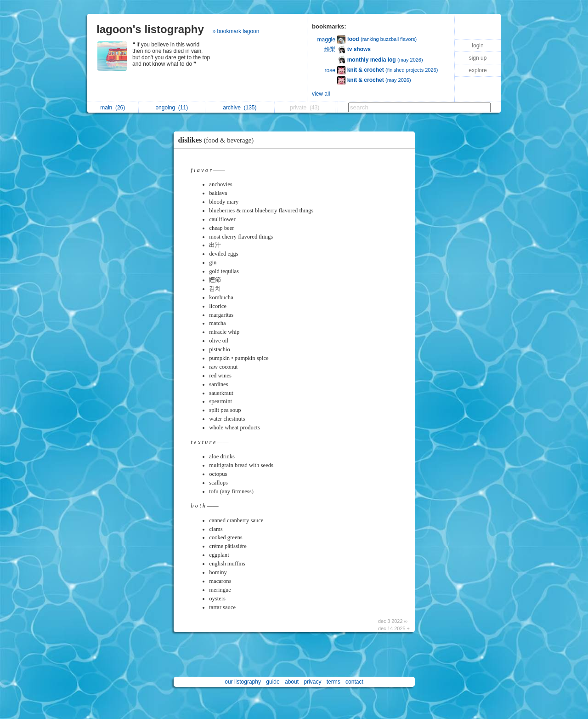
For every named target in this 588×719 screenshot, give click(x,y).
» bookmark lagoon (235, 31)
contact (354, 682)
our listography (243, 682)
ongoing (171, 107)
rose (330, 70)
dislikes (218, 140)
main (112, 107)
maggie (326, 39)
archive (239, 107)
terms (333, 682)
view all (321, 94)
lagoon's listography (150, 29)
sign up (478, 58)
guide (272, 682)
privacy (312, 682)
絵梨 (329, 49)
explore (477, 70)
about (292, 682)
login (477, 45)
